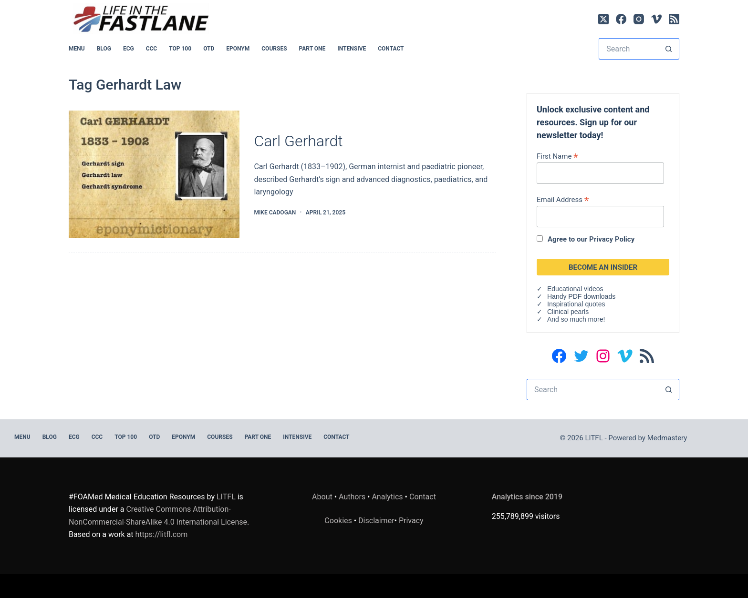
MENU (77, 48)
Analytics (387, 496)
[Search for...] (628, 49)
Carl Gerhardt (298, 141)
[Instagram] (639, 19)
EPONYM (237, 48)
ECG (128, 48)
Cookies (338, 520)
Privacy (411, 520)
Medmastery (667, 438)
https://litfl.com (161, 534)
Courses (274, 48)
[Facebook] (621, 19)
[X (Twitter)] (603, 19)
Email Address (563, 199)
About (322, 496)
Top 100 (180, 48)
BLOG (104, 48)
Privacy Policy (611, 239)
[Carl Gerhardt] (154, 175)
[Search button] (668, 49)
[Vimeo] (656, 19)
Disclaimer (376, 520)
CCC (151, 48)
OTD (208, 48)
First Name (557, 156)
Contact (391, 48)
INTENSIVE (351, 48)
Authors (352, 496)
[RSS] (674, 19)
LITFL (226, 496)
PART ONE (312, 48)
